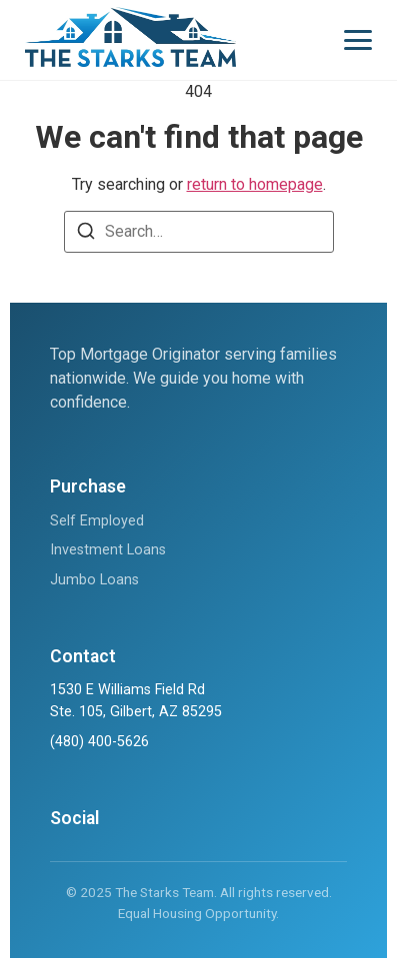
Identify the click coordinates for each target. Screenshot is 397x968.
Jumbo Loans (94, 579)
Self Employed (97, 520)
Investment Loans (108, 549)
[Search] (86, 234)
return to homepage (255, 184)
